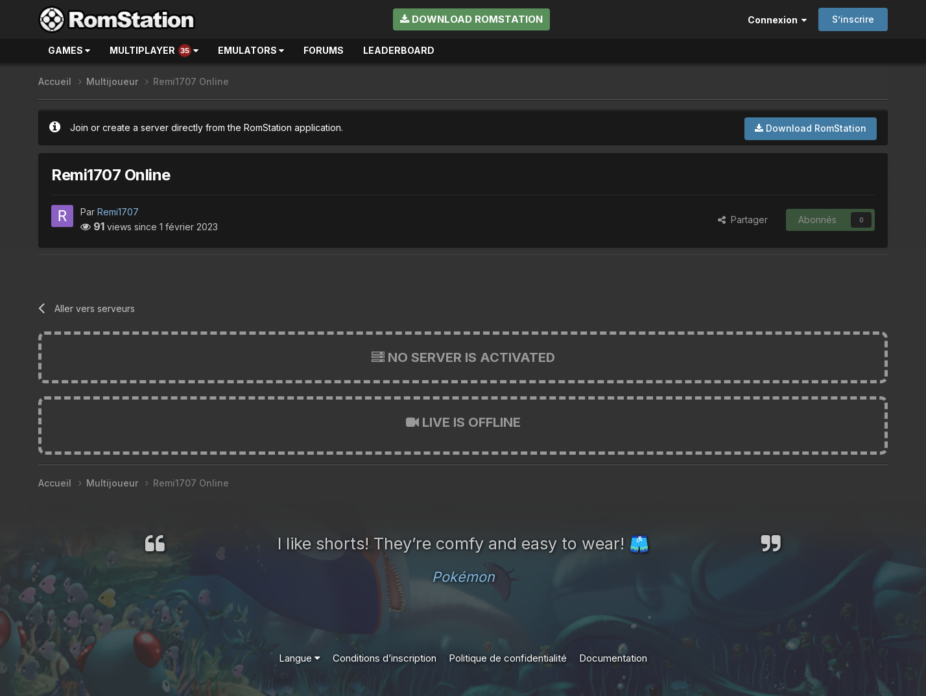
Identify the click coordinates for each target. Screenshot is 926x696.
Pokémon (463, 576)
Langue (299, 658)
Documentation (613, 658)
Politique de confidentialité (508, 658)
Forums (323, 50)
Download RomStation (471, 19)
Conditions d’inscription (384, 658)
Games (69, 50)
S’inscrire (853, 19)
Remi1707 (118, 211)
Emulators (251, 50)
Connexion (777, 19)
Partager (743, 219)
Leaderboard (398, 50)
